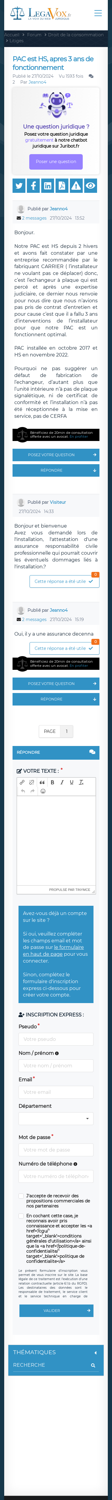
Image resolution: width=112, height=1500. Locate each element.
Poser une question (56, 161)
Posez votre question (63, 455)
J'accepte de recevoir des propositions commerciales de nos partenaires (58, 1201)
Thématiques (56, 1352)
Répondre (70, 470)
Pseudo (28, 1027)
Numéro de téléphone (48, 1164)
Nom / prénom (39, 1053)
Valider (68, 1311)
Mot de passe (34, 1137)
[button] (22, 782)
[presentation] (22, 782)
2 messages (34, 218)
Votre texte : (38, 771)
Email (25, 1080)
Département (35, 1106)
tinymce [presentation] (83, 889)
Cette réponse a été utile (67, 579)
